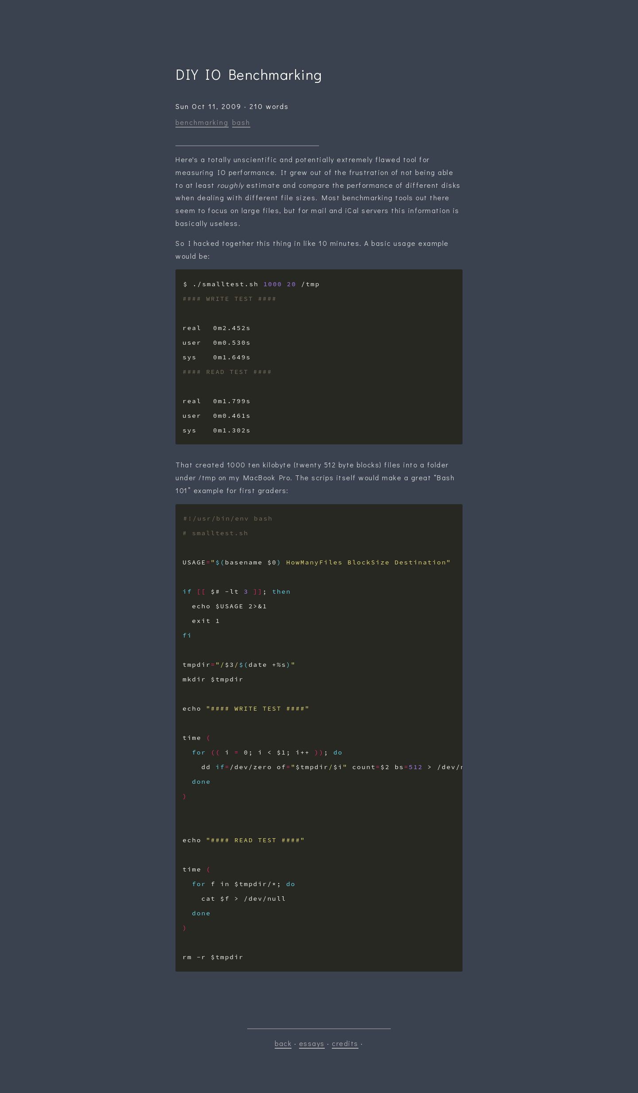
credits (345, 1043)
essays (312, 1043)
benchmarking (202, 122)
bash (241, 122)
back (283, 1043)
